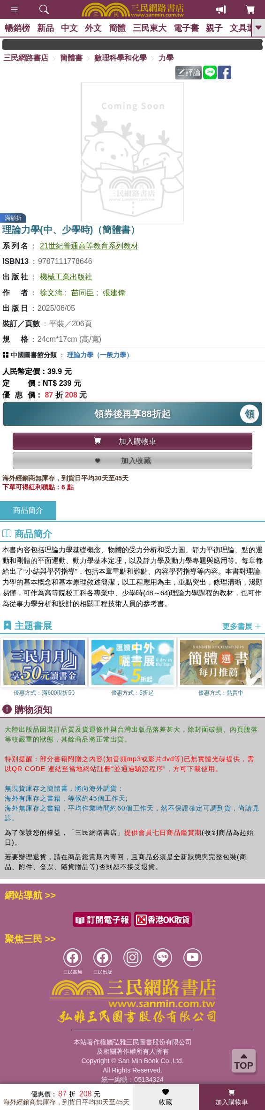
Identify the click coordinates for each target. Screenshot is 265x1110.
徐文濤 (51, 293)
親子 (214, 28)
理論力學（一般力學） (100, 355)
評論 (189, 72)
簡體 (117, 28)
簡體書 (71, 58)
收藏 (165, 1097)
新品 (45, 28)
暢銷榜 (17, 28)
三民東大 (150, 28)
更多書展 (242, 626)
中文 (69, 28)
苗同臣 (82, 293)
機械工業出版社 (66, 277)
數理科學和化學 (120, 58)
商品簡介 (28, 510)
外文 (93, 28)
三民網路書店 (25, 58)
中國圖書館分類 (34, 355)
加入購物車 (231, 1097)
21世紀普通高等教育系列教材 (89, 246)
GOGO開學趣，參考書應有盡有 (62, 44)
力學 (166, 58)
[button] (258, 668)
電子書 (186, 28)
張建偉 (114, 293)
